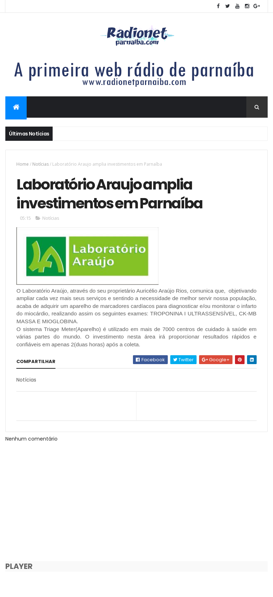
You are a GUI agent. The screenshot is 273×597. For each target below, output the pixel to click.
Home (22, 164)
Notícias (40, 164)
